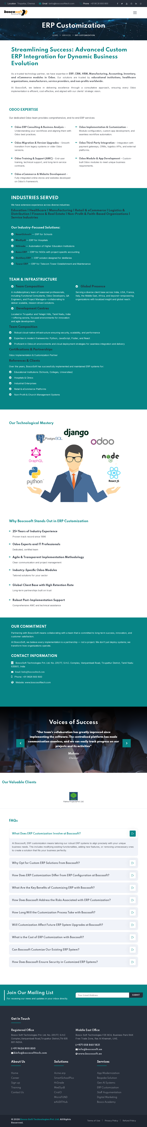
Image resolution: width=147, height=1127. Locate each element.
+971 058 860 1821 (88, 1045)
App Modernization (108, 1073)
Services (66, 35)
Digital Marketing (107, 1097)
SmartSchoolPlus (64, 1078)
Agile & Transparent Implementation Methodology (48, 557)
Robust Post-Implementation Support (39, 600)
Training (16, 1087)
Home (55, 35)
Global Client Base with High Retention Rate (43, 585)
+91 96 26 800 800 (99, 3)
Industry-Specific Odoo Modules (35, 570)
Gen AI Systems (106, 1083)
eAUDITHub (61, 1102)
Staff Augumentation (109, 1092)
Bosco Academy (106, 1102)
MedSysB (59, 1087)
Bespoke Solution (107, 1078)
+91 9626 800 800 (24, 1048)
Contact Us (17, 1092)
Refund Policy (129, 1120)
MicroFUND (60, 1097)
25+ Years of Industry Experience (35, 531)
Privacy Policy (111, 1120)
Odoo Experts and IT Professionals (36, 544)
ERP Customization (108, 1087)
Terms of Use (93, 1120)
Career (15, 1078)
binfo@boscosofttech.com (61, 3)
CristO (58, 1092)
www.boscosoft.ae (90, 1054)
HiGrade (59, 1083)
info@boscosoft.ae (90, 1049)
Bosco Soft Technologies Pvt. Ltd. (39, 1119)
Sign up (15, 1083)
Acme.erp (60, 1073)
